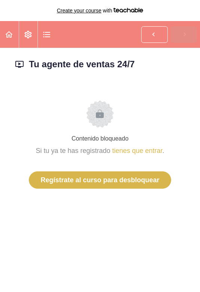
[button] (9, 34)
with (100, 10)
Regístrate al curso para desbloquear (99, 180)
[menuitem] (28, 34)
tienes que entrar (137, 150)
